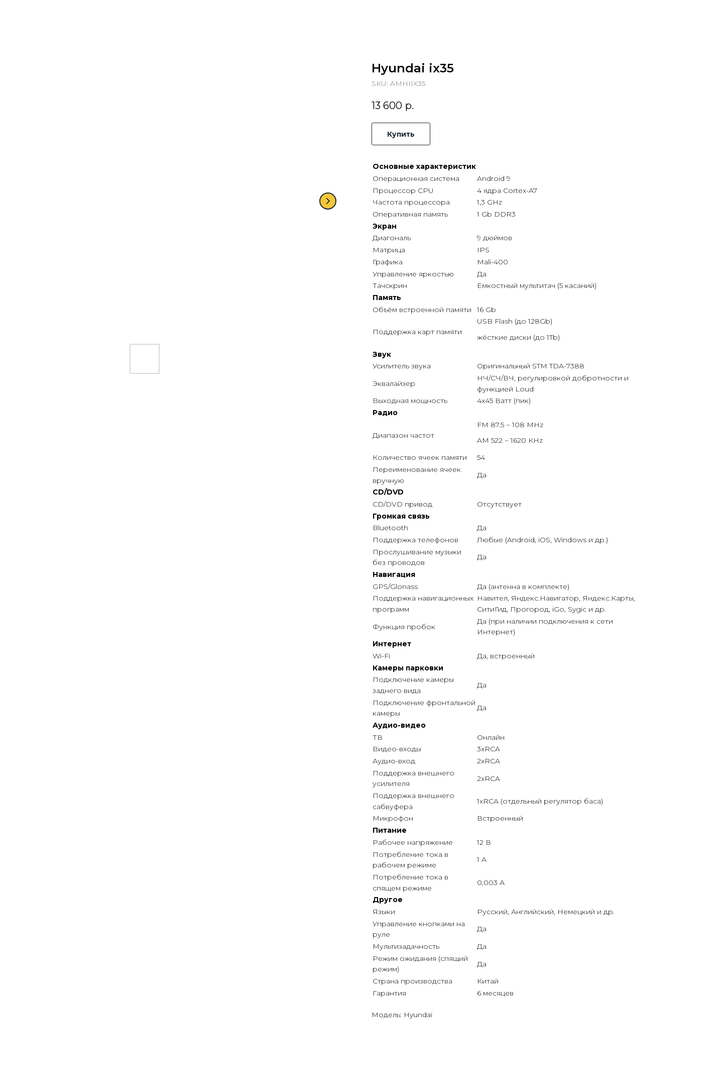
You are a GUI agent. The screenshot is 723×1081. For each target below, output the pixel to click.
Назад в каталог (48, 15)
